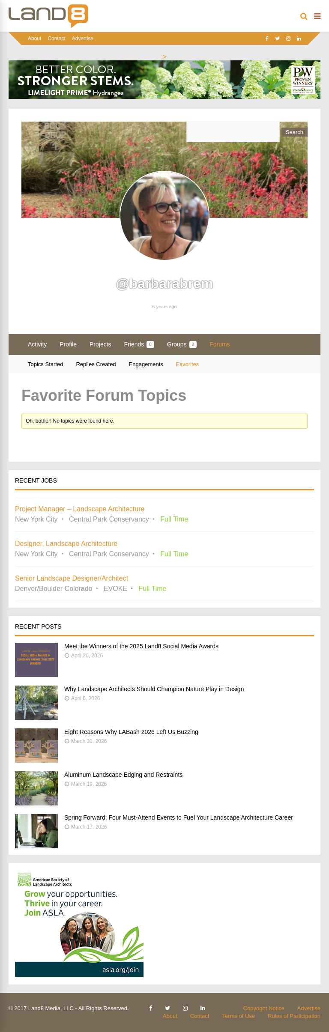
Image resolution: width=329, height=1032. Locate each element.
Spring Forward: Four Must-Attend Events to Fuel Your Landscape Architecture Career (178, 817)
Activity (37, 344)
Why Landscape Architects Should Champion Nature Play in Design (154, 689)
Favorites (187, 364)
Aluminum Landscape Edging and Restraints (123, 774)
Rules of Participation (294, 1016)
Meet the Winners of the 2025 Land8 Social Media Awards (141, 646)
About (34, 39)
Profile (68, 344)
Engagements (146, 364)
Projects (100, 344)
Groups (182, 344)
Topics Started (45, 364)
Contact (56, 39)
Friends (139, 344)
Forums (219, 344)
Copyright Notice (263, 1008)
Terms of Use (238, 1016)
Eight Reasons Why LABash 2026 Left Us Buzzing (131, 731)
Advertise (82, 39)
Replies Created (96, 364)
